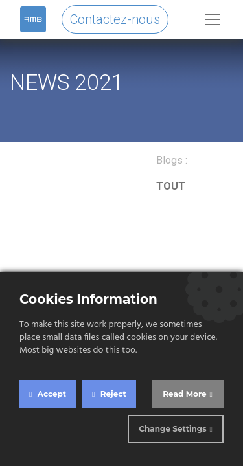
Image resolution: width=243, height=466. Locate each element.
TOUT (170, 186)
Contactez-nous (115, 19)
